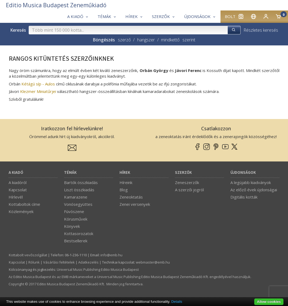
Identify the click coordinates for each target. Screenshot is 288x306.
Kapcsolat (18, 189)
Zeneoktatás (131, 197)
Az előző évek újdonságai (253, 189)
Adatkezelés (88, 262)
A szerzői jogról (189, 189)
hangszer (146, 40)
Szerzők (183, 172)
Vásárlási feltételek (59, 262)
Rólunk (34, 262)
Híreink (125, 182)
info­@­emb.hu (111, 255)
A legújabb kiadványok (250, 182)
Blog (123, 189)
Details (176, 302)
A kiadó (16, 172)
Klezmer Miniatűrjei (38, 91)
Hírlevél (16, 197)
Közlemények (21, 211)
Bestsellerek (75, 240)
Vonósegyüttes (78, 204)
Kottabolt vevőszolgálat (28, 255)
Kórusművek (75, 219)
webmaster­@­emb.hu (153, 262)
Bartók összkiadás (81, 182)
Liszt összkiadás (79, 189)
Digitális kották (243, 197)
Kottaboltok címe (24, 204)
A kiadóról (18, 182)
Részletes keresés (261, 30)
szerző (124, 40)
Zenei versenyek (134, 204)
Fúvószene (74, 211)
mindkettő (170, 40)
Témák (70, 172)
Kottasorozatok (78, 233)
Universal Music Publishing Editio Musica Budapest (98, 269)
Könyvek (72, 226)
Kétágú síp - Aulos (38, 84)
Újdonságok (243, 172)
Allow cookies (269, 302)
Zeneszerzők (187, 182)
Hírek (124, 172)
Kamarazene (75, 197)
